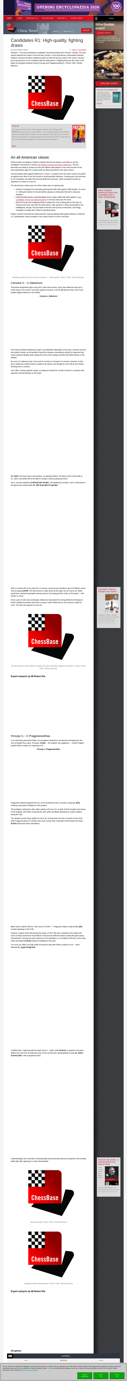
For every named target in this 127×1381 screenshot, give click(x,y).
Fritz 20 (15, 126)
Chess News (28, 30)
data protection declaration (30, 1370)
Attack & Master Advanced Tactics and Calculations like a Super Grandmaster (107, 193)
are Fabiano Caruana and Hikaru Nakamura (54, 165)
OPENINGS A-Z (32, 18)
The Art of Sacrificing (107, 90)
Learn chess (77, 18)
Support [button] (62, 18)
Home (19, 18)
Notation (63, 1360)
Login (111, 18)
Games (101, 1360)
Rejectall (101, 1375)
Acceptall (117, 1375)
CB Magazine (47, 18)
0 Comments (82, 50)
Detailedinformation (84, 1375)
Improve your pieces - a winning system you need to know (108, 1162)
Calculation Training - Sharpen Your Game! (107, 590)
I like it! (74, 50)
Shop (9, 18)
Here (49, 1368)
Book (26, 1360)
